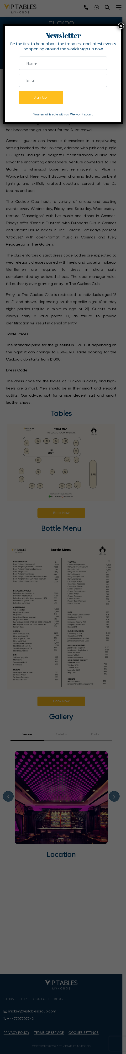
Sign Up (40, 97)
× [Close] (121, 26)
